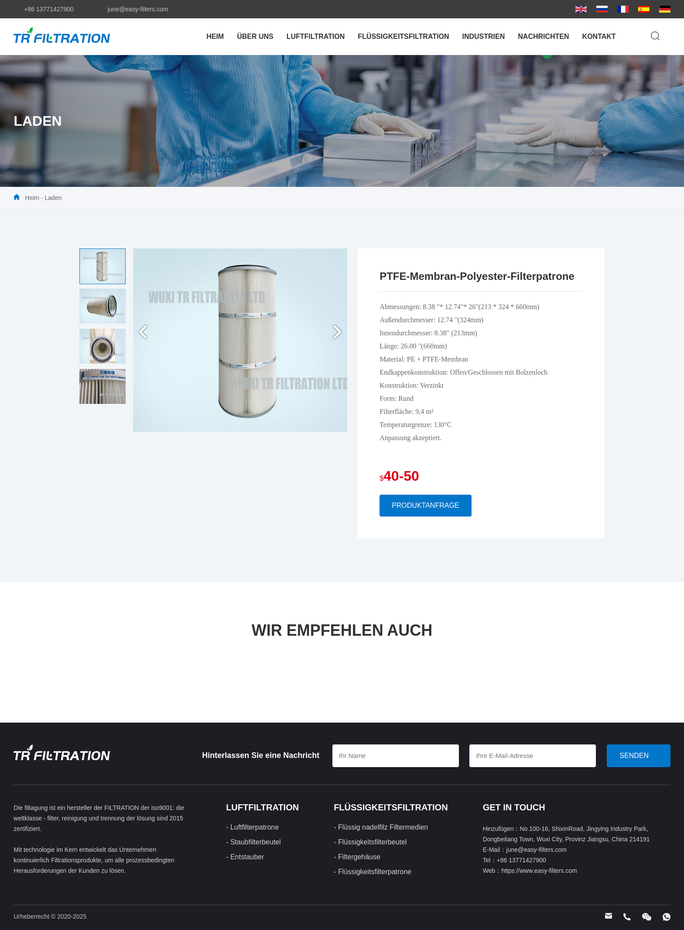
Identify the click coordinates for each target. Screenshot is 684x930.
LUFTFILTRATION (316, 36)
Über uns (255, 36)
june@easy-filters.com (138, 9)
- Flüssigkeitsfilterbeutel (370, 842)
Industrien (483, 36)
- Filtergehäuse (357, 857)
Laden (53, 197)
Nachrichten (543, 36)
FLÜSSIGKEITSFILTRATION (403, 36)
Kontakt (599, 36)
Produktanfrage (425, 505)
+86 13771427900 (48, 9)
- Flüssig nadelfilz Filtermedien (381, 827)
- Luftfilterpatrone (252, 827)
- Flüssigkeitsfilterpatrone (372, 871)
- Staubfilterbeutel (253, 842)
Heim (215, 36)
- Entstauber (245, 857)
